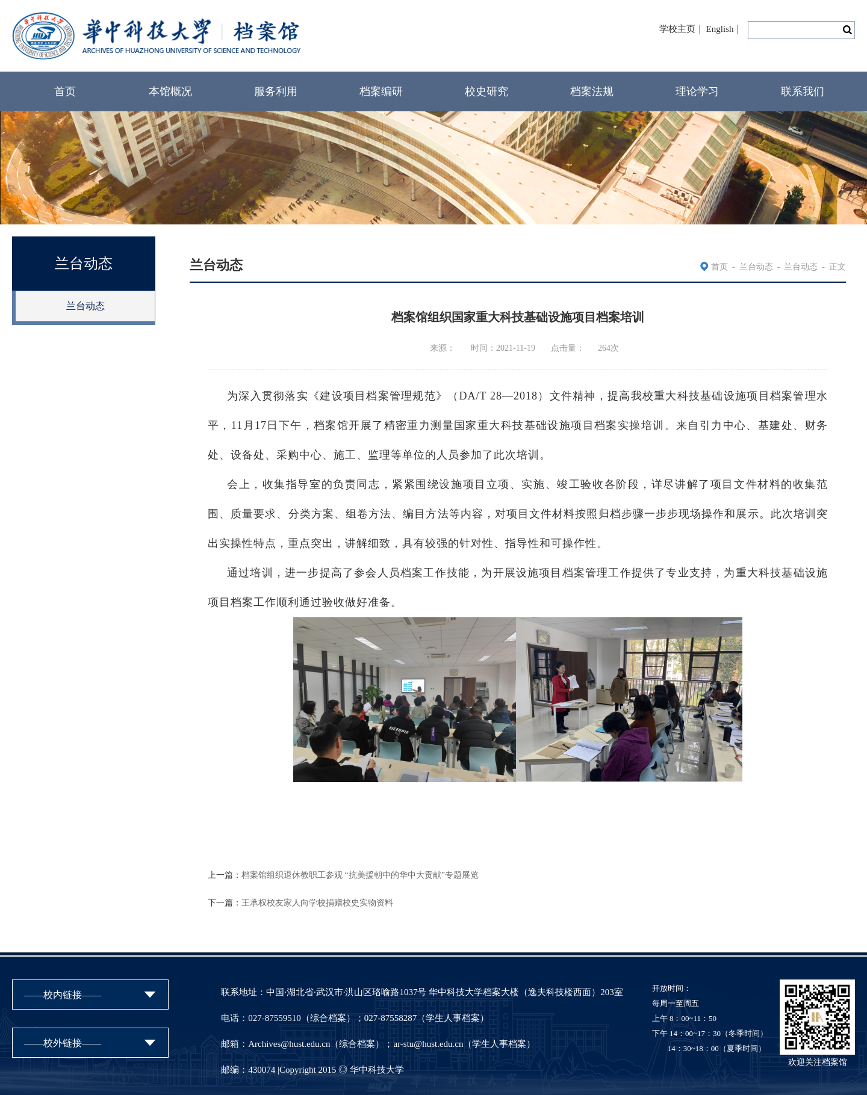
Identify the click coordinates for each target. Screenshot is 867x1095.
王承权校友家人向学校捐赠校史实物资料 (317, 902)
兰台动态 (85, 306)
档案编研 (381, 91)
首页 (65, 91)
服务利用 (275, 91)
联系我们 (802, 91)
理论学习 (697, 91)
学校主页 (677, 29)
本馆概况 (170, 91)
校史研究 (486, 91)
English (720, 29)
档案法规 (592, 91)
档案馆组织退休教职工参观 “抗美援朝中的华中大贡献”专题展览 (360, 875)
